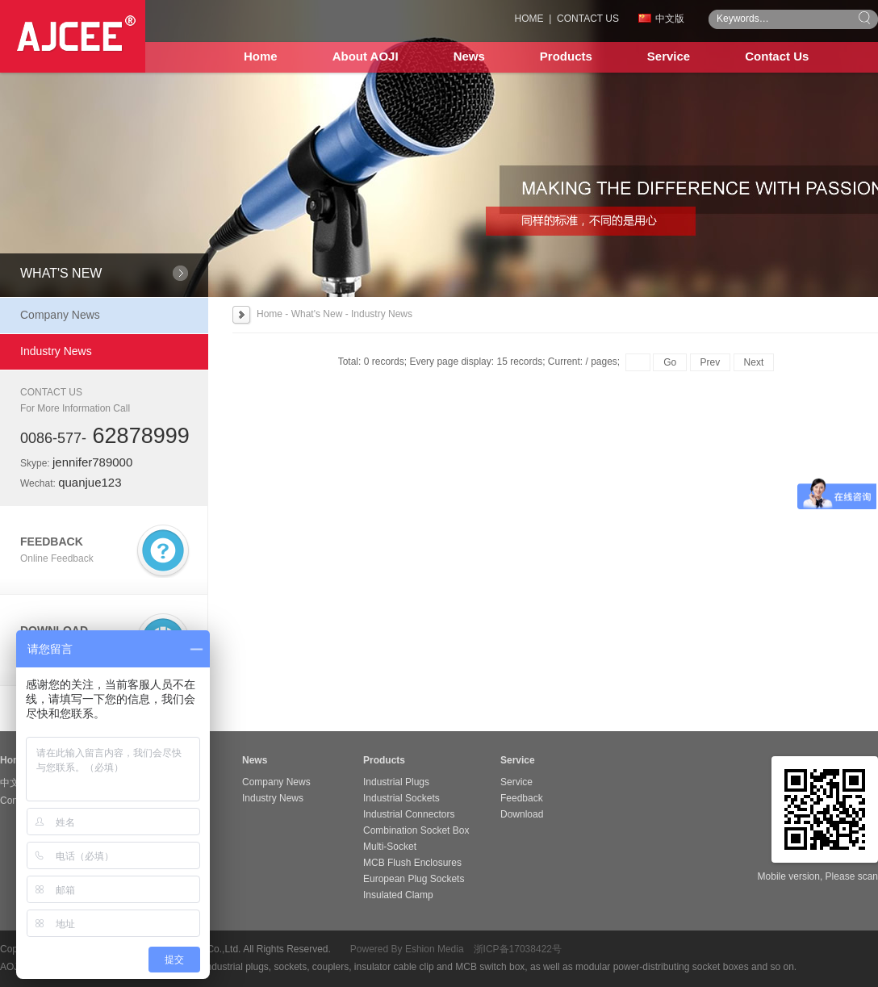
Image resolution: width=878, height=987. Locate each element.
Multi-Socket (389, 846)
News (469, 56)
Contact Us (777, 56)
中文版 (661, 18)
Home (261, 56)
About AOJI (365, 56)
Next (754, 362)
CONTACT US (588, 18)
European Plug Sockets (413, 879)
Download (521, 814)
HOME (529, 18)
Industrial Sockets (401, 798)
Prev (710, 362)
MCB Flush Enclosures (412, 862)
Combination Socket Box (416, 830)
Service (668, 56)
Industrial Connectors (408, 814)
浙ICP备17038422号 (518, 949)
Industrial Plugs (396, 782)
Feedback (521, 798)
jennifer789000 (92, 462)
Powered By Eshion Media (407, 949)
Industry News (56, 351)
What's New (317, 314)
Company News (60, 314)
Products (566, 56)
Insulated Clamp (398, 895)
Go (669, 362)
